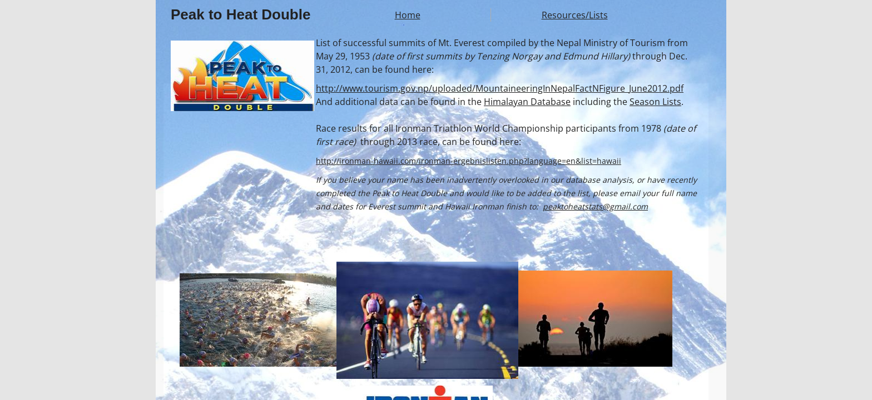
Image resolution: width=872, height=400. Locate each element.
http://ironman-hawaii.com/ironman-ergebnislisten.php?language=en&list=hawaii (468, 161)
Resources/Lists (575, 15)
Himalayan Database (527, 102)
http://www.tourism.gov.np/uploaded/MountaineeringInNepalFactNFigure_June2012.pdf (499, 88)
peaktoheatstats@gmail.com (595, 206)
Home (407, 15)
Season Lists (655, 102)
